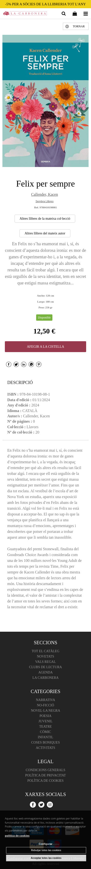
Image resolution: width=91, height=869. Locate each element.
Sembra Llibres (45, 201)
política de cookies (17, 835)
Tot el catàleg (45, 651)
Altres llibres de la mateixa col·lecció (45, 218)
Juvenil (46, 721)
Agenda (45, 672)
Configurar (45, 843)
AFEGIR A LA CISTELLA (45, 346)
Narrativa (45, 700)
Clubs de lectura (45, 667)
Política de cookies (45, 780)
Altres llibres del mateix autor (45, 233)
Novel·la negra (45, 710)
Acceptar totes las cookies (46, 858)
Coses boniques (45, 742)
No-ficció (45, 705)
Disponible (44, 317)
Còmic (45, 732)
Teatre (45, 726)
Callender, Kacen (44, 194)
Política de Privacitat (45, 775)
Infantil (45, 737)
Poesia (45, 716)
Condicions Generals (45, 770)
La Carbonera (46, 678)
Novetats (45, 656)
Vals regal (45, 662)
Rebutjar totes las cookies (46, 850)
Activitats (45, 748)
